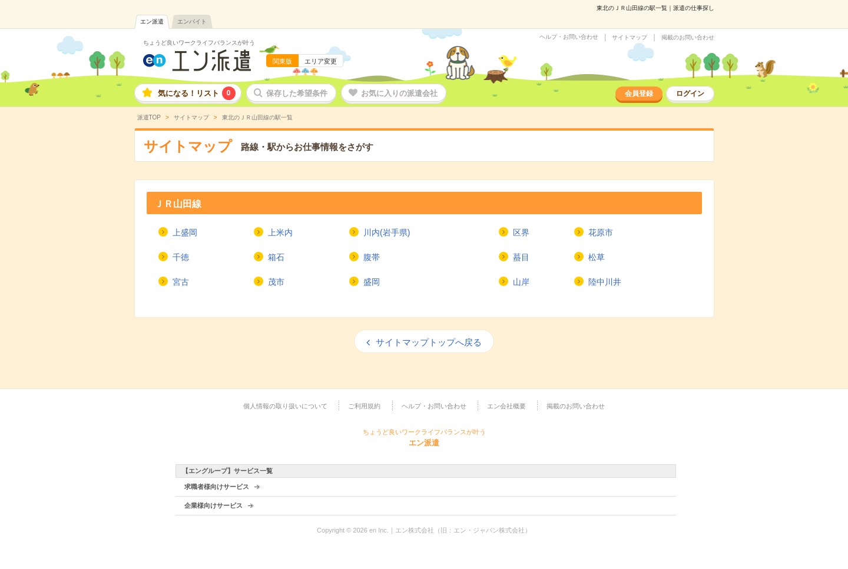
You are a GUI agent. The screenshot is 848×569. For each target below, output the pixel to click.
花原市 (600, 232)
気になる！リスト (197, 93)
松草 (596, 257)
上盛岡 (185, 232)
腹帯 (371, 257)
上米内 (280, 232)
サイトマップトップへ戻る (429, 342)
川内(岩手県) (386, 232)
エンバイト (192, 21)
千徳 (181, 257)
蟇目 (521, 257)
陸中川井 (604, 282)
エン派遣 (152, 21)
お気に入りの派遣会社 (399, 93)
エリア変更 (320, 61)
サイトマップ (629, 38)
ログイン (690, 93)
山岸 (521, 282)
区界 (521, 232)
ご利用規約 (364, 406)
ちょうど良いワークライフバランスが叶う (199, 42)
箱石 (276, 257)
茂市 (276, 282)
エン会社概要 (506, 406)
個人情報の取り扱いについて (285, 406)
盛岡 (371, 282)
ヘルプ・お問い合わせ (568, 37)
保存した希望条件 (296, 93)
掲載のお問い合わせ (687, 38)
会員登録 (639, 93)
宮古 (181, 282)
